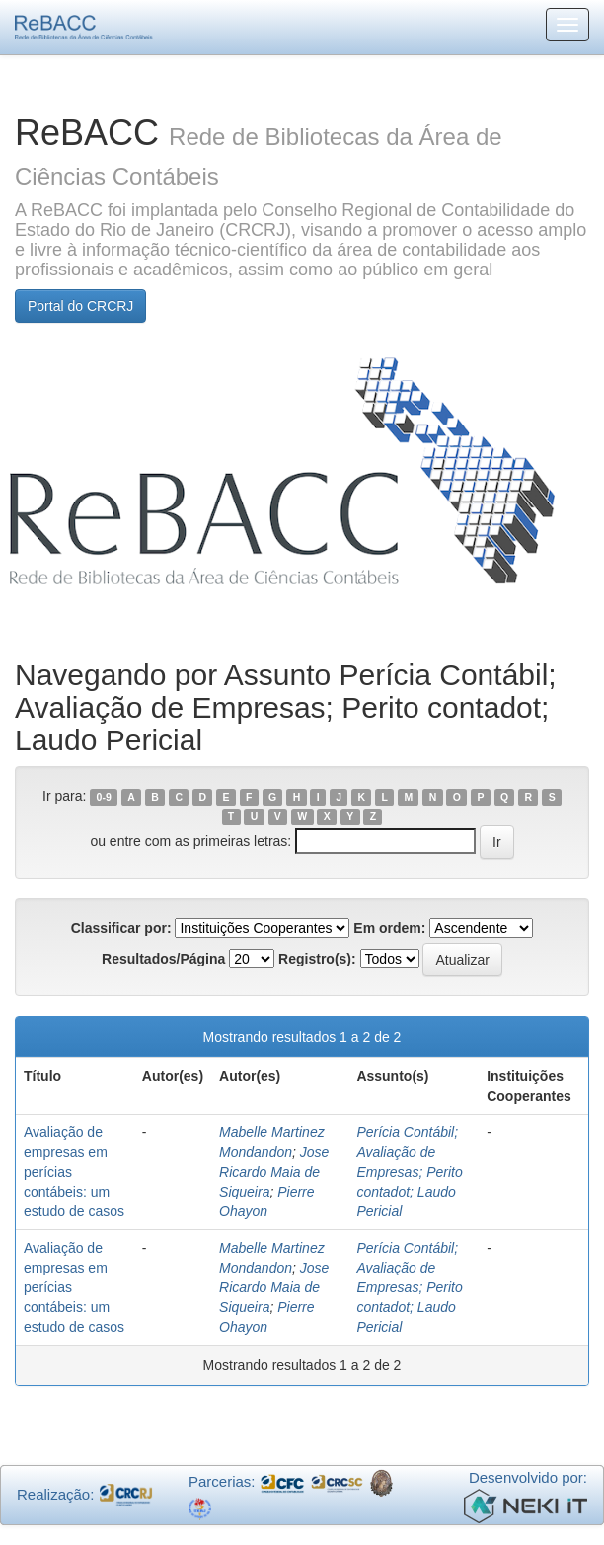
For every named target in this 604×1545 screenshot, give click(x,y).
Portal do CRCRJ (80, 306)
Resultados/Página (163, 958)
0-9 (104, 797)
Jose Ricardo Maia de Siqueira (274, 1171)
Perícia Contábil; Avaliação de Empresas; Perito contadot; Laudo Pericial (409, 1171)
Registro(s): (317, 958)
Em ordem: (389, 928)
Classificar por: (121, 928)
